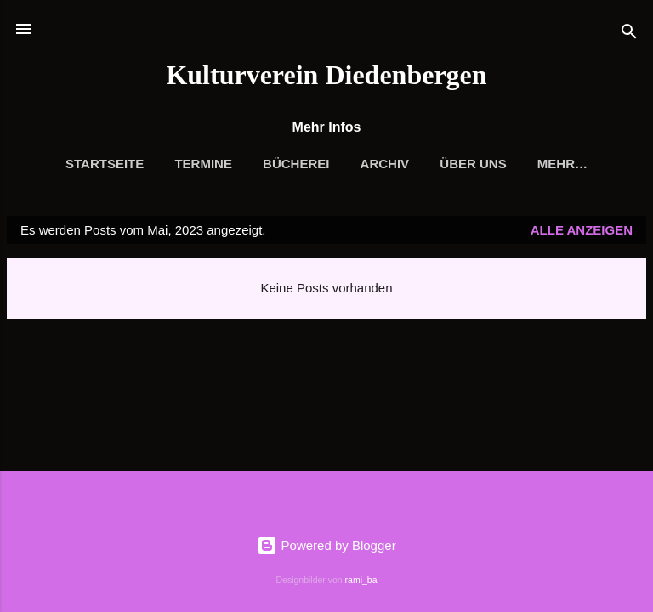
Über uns (473, 163)
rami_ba (361, 580)
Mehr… (562, 163)
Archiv (385, 163)
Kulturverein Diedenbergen (326, 75)
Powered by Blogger (326, 545)
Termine (203, 163)
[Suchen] (629, 34)
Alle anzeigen (582, 230)
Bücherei (296, 163)
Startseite (104, 163)
